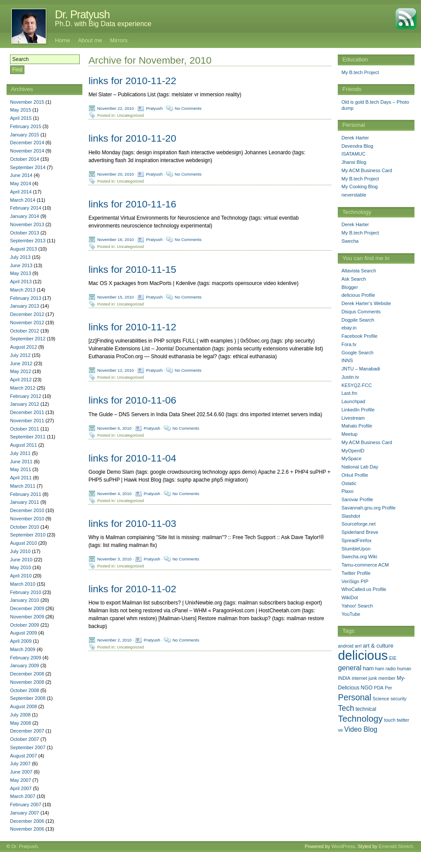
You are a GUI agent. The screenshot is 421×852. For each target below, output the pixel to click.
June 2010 (21, 559)
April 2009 (21, 641)
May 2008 (20, 723)
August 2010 (23, 543)
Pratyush (154, 108)
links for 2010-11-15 (132, 269)
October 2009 (24, 625)
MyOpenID (352, 450)
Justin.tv (350, 377)
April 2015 (21, 118)
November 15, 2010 (115, 297)
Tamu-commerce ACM (365, 564)
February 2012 (25, 396)
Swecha (349, 241)
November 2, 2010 (114, 640)
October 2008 (24, 690)
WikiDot (349, 597)
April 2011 (21, 477)
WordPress (343, 846)
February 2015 (25, 126)
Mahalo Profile (356, 425)
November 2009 (27, 616)
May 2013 (20, 273)
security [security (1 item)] (398, 698)
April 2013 (21, 281)
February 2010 (25, 592)
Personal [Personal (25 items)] (354, 697)
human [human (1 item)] (404, 668)
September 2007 (27, 747)
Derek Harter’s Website (366, 303)
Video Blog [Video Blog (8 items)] (360, 729)
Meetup (349, 434)
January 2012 (24, 404)
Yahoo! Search (357, 605)
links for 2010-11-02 (132, 588)
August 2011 (23, 445)
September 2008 (27, 698)
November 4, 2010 (114, 493)
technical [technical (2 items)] (366, 709)
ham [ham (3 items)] (368, 668)
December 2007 (27, 730)
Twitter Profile (355, 573)
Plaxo (347, 491)
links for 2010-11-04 (132, 458)
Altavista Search (358, 270)
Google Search (357, 352)
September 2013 (27, 240)
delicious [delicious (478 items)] (362, 655)
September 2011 (27, 436)
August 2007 (23, 755)
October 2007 (24, 739)
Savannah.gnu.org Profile (368, 507)
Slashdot (350, 516)
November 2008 (27, 682)
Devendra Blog (357, 146)
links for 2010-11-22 (132, 80)
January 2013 (24, 306)
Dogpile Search (357, 319)
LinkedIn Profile (357, 409)
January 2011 (24, 502)
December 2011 (27, 412)
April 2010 (21, 575)
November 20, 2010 (115, 173)
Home (62, 40)
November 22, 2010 (115, 108)
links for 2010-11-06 (132, 400)
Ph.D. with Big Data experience (103, 23)
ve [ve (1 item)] (340, 730)
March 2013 (22, 289)
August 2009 (23, 632)
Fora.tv (348, 344)
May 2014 (20, 183)
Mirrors (118, 40)
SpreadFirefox (356, 540)
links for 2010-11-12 (132, 327)
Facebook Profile (359, 336)
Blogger (349, 287)
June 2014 (21, 175)
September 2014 (27, 167)
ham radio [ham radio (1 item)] (385, 668)
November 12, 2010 (115, 370)
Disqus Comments (360, 311)
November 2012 (27, 322)
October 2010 (24, 527)
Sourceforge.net (358, 523)
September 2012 (27, 338)
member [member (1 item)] (386, 678)
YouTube (350, 614)
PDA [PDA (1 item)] (379, 687)
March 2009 (22, 649)
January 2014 (24, 216)
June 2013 (21, 265)
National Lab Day (359, 466)
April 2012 (21, 379)
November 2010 (27, 518)
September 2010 (27, 534)
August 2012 (23, 347)
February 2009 (25, 657)
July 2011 (20, 453)
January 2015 (24, 134)
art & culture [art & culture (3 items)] (378, 645)
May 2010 (20, 567)
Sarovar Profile (357, 499)
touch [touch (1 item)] (389, 720)
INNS (347, 360)
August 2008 (23, 706)
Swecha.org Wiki (359, 556)
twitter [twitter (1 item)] (403, 720)
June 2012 (21, 363)
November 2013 (27, 224)
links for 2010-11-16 (132, 204)
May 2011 (20, 469)
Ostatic (348, 483)
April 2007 (21, 788)
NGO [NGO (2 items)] (367, 688)
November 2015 (27, 102)
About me (90, 40)
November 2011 (27, 420)
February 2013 (25, 298)
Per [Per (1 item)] (388, 687)
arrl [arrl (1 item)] (358, 645)
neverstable (353, 194)
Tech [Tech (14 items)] (346, 708)
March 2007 (22, 796)
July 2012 (20, 355)
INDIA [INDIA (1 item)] (344, 678)
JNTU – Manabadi (360, 368)
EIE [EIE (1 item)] (393, 658)
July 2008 (20, 714)
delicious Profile (358, 295)
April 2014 (21, 191)
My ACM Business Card (366, 170)
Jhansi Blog (353, 162)
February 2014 (25, 207)
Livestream (353, 418)
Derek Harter (355, 137)
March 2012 (22, 387)
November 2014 (27, 150)
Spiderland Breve (359, 532)
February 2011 (25, 494)
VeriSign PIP (354, 581)
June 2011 (21, 461)
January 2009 (24, 665)
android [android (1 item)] (345, 645)
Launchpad (353, 401)
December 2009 (27, 608)
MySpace (351, 458)
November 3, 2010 (114, 559)
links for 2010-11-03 (132, 523)
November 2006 (27, 829)
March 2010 (22, 584)
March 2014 (22, 200)
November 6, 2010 (114, 427)
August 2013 (23, 248)
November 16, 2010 (115, 239)
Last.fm (349, 393)
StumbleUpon (355, 548)
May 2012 (20, 371)
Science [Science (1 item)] (381, 698)
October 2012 (24, 330)
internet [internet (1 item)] (359, 678)
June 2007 (21, 771)
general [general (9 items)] (349, 668)
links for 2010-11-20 (132, 138)
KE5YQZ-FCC (356, 385)
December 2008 (27, 673)
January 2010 (24, 600)
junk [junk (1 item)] (373, 678)
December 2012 (27, 314)
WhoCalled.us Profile (363, 589)
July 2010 (20, 551)
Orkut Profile (354, 475)
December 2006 (27, 821)
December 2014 (27, 142)
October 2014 (24, 159)
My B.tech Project (360, 72)
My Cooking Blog (359, 186)
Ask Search (353, 279)
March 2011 (22, 486)
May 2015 (20, 109)
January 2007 (24, 812)
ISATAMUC (353, 153)
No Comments (188, 108)
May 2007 (20, 780)
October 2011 (24, 428)
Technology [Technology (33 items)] (360, 718)
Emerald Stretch (396, 846)
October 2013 (24, 232)
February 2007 (25, 804)
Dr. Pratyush (82, 14)
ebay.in (348, 327)
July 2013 (20, 257)
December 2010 (27, 510)
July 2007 (20, 763)
